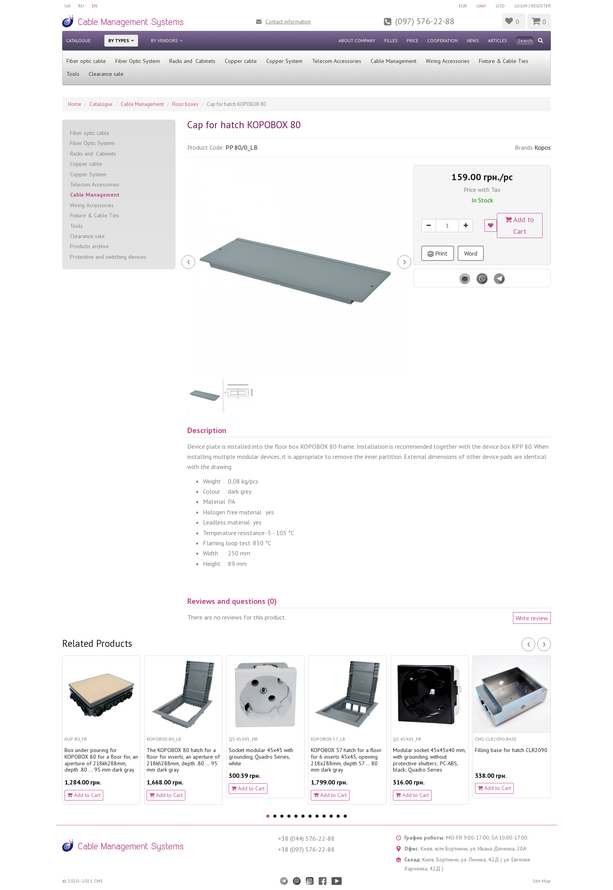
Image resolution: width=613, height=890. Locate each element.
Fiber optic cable (86, 60)
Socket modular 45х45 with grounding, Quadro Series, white (261, 756)
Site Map (541, 881)
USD (500, 6)
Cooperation (442, 40)
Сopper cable (241, 60)
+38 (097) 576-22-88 (306, 849)
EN (94, 6)
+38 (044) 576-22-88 (306, 838)
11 (338, 816)
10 (331, 816)
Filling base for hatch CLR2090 (511, 750)
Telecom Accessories (336, 60)
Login (520, 6)
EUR (462, 6)
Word (470, 253)
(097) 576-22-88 (425, 21)
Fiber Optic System (137, 60)
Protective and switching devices (108, 256)
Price (412, 40)
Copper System (284, 60)
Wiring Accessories (448, 60)
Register (541, 6)
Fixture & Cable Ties (503, 60)
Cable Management (393, 60)
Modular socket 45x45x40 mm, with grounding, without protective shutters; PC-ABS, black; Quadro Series (429, 760)
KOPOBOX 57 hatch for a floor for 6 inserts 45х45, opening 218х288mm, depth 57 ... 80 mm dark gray (346, 760)
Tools (72, 73)
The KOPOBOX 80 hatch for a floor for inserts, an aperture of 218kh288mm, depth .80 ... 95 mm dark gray (183, 760)
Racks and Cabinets (192, 60)
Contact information (288, 21)
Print (438, 253)
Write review (532, 618)
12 (345, 816)
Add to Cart (519, 225)
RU (81, 6)
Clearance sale (106, 73)
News (473, 40)
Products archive (89, 246)
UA (67, 6)
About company (357, 40)
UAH (481, 6)
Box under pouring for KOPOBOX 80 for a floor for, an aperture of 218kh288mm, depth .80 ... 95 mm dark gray (101, 760)
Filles (391, 40)
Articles (497, 40)
